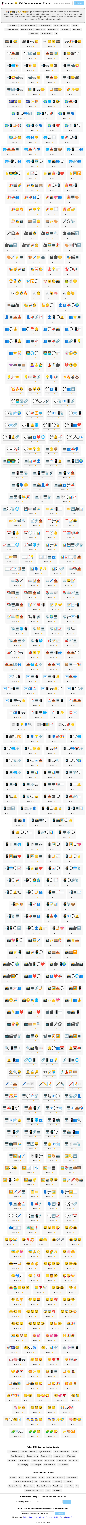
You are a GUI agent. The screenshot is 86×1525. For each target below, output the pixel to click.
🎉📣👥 (13, 197)
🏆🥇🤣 (15, 281)
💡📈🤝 (13, 377)
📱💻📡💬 (73, 772)
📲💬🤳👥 (34, 892)
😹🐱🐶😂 (19, 1335)
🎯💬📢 (71, 269)
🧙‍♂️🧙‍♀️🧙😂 (34, 1419)
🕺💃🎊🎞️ (68, 1072)
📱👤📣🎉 (55, 736)
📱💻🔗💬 (30, 784)
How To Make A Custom (55, 1477)
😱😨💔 (49, 1311)
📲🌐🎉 (13, 65)
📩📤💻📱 (55, 700)
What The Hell (45, 1481)
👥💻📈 (32, 341)
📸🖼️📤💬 (55, 988)
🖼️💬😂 (11, 1168)
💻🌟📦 (51, 449)
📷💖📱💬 (15, 940)
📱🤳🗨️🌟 (73, 856)
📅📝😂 (71, 521)
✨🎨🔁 (68, 1431)
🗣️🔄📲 (53, 1204)
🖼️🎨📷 (53, 1156)
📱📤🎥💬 (51, 796)
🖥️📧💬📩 (53, 1108)
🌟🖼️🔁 (75, 173)
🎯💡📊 (53, 269)
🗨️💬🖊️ (15, 1216)
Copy (9, 46)
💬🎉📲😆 (73, 41)
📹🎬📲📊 (53, 1012)
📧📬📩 (30, 688)
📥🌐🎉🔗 (34, 664)
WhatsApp (70, 1517)
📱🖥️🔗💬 (66, 832)
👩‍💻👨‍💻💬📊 (51, 353)
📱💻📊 (32, 772)
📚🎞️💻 (13, 593)
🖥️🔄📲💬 (15, 89)
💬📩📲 (75, 413)
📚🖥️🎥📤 (15, 605)
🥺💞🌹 (60, 1395)
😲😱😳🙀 (68, 1311)
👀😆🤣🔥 (19, 293)
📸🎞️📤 (53, 952)
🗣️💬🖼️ (49, 1192)
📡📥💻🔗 (17, 640)
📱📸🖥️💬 (39, 820)
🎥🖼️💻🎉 (51, 245)
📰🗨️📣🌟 (66, 724)
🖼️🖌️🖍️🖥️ (17, 1192)
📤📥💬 (73, 652)
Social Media (13, 25)
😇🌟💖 (17, 1252)
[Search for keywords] (63, 3)
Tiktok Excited (57, 1486)
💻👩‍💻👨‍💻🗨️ (11, 461)
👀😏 (36, 293)
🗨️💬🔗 (71, 1204)
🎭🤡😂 (36, 269)
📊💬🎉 (51, 545)
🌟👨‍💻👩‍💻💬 (13, 173)
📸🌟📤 (73, 940)
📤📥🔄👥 (13, 664)
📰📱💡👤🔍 (21, 724)
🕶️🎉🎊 (49, 1072)
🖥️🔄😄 (32, 1144)
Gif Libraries (65, 29)
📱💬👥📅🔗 (72, 748)
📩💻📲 (36, 700)
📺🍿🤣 (13, 1024)
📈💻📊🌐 (11, 545)
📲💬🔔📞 (13, 892)
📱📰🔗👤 (28, 808)
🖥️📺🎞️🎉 (13, 1144)
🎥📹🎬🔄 (70, 233)
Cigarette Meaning (43, 1486)
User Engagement (12, 29)
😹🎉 (71, 1323)
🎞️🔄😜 (34, 221)
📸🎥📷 (77, 964)
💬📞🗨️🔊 (41, 401)
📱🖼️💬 (53, 844)
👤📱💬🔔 (55, 317)
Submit (67, 1502)
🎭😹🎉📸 (17, 269)
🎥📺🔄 (11, 245)
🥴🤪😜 (43, 1395)
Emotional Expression (28, 25)
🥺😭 (75, 1395)
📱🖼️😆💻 (34, 856)
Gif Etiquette (73, 1460)
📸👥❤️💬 (32, 976)
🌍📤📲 (71, 101)
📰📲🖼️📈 (45, 724)
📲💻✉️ (75, 892)
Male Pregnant (31, 1477)
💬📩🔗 (11, 425)
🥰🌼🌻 (71, 1383)
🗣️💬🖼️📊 (68, 1192)
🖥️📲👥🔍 (73, 1120)
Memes (74, 25)
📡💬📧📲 (70, 617)
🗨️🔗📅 (71, 1216)
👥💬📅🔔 (30, 329)
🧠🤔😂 (75, 1419)
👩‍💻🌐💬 (32, 353)
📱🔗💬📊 (45, 832)
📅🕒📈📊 (32, 533)
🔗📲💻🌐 (70, 1060)
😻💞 (36, 1335)
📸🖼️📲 (75, 988)
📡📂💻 (38, 628)
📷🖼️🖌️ (34, 940)
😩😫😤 (68, 1299)
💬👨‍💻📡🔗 (19, 401)
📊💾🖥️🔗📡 (72, 545)
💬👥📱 (51, 389)
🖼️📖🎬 (49, 1168)
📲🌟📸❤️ (34, 868)
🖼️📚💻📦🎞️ (70, 1168)
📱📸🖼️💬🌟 (62, 820)
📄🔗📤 (36, 521)
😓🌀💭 (17, 1276)
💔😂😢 (71, 365)
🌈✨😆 (73, 89)
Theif (20, 1477)
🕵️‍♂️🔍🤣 (15, 1072)
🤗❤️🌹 (53, 1359)
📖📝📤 (34, 581)
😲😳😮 (17, 1323)
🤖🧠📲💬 (17, 1359)
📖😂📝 (68, 581)
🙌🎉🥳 (68, 1335)
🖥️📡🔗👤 (73, 1096)
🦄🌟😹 (19, 1407)
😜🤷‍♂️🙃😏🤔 (19, 1287)
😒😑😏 (71, 1264)
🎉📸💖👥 (53, 197)
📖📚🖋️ (17, 581)
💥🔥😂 (17, 389)
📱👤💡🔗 (34, 736)
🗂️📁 (34, 1192)
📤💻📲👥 (53, 652)
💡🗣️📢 (51, 377)
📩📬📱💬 (17, 712)
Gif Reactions (33, 33)
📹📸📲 (73, 1012)
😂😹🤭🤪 (51, 1228)
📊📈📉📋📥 (70, 557)
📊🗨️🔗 (58, 569)
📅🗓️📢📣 (70, 533)
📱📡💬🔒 (30, 796)
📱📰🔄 (9, 808)
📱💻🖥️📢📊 (53, 784)
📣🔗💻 (71, 640)
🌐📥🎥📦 (53, 149)
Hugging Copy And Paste (34, 1490)
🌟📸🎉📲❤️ (53, 173)
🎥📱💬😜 (30, 41)
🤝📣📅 (17, 1371)
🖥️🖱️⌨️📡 (73, 1144)
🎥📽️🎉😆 (30, 245)
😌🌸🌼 (68, 1252)
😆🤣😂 (75, 1240)
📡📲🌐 (36, 640)
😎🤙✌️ (32, 1264)
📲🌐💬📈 (13, 868)
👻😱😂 (71, 353)
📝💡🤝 (55, 605)
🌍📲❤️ (53, 125)
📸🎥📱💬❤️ (34, 964)
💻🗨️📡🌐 (11, 509)
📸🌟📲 (15, 952)
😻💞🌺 (51, 1335)
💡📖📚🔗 (32, 377)
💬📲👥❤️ (73, 425)
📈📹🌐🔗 (32, 545)
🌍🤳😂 (15, 137)
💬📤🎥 (13, 53)
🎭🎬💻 (73, 257)
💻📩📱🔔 (53, 461)
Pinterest (49, 1517)
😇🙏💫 (34, 1252)
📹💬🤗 (34, 77)
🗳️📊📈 (15, 1228)
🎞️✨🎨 (51, 221)
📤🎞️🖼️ (51, 53)
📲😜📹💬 (15, 77)
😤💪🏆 (17, 1299)
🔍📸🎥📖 (34, 1048)
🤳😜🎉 (53, 1383)
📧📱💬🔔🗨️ (51, 688)
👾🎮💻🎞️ (17, 365)
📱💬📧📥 (34, 760)
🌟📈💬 (32, 173)
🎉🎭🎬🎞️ (34, 185)
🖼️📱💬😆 (36, 89)
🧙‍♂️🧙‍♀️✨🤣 (55, 1419)
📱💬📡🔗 (13, 760)
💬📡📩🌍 (13, 413)
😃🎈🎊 (28, 1240)
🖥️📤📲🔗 (32, 1108)
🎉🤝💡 (34, 209)
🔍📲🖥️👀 (13, 1048)
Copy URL (60, 1513)
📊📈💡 (28, 557)
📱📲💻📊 (75, 808)
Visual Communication (61, 25)
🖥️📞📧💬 (51, 1096)
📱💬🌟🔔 (32, 748)
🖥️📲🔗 (13, 1132)
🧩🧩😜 (51, 1431)
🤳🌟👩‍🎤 (68, 1371)
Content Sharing (26, 29)
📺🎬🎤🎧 (53, 1024)
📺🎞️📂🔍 (32, 1024)
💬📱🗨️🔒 (51, 425)
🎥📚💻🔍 (49, 233)
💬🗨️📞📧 (75, 437)
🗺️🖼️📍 (32, 1228)
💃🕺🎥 (53, 365)
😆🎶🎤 (58, 1240)
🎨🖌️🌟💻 (15, 257)
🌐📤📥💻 (11, 149)
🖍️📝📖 (75, 1084)
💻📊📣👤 (32, 461)
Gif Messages (36, 1465)
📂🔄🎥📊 (75, 509)
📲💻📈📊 (55, 892)
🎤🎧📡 (68, 221)
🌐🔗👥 (75, 161)
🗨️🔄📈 (53, 1216)
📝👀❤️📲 (36, 605)
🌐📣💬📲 (68, 137)
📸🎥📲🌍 (57, 964)
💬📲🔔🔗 (11, 437)
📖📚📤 (75, 569)
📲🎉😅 (30, 65)
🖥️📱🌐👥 (34, 1120)
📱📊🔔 (75, 784)
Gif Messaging (23, 1465)
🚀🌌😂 (13, 1347)
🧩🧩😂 (34, 1431)
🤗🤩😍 (36, 1359)
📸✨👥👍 (73, 1000)
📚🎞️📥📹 (32, 593)
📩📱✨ (58, 712)
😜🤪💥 (68, 1276)
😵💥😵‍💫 (55, 1323)
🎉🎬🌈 (15, 185)
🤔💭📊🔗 (49, 1347)
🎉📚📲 (71, 185)
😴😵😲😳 (36, 1323)
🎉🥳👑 (68, 209)
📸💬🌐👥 (75, 976)
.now (8, 3)
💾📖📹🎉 (32, 509)
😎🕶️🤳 (15, 1264)
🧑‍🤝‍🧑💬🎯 (66, 1407)
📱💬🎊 (51, 748)
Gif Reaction (49, 1460)
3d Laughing (68, 1481)
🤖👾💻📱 (70, 1347)
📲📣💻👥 (32, 916)
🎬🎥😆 (55, 257)
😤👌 (73, 1287)
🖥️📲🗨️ (51, 1132)
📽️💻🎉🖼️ (51, 1036)
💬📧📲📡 (55, 413)
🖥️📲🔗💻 (32, 1132)
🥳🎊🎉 (13, 1395)
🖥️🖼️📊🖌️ (17, 1156)
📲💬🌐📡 (73, 868)
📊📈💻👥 (47, 557)
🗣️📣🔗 (36, 1204)
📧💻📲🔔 (51, 676)
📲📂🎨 (17, 904)
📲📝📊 (51, 904)
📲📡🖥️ (13, 916)
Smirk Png (69, 1486)
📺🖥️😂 (32, 1036)
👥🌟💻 (75, 317)
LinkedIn (41, 1517)
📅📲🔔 (13, 533)
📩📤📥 (75, 700)
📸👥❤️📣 (53, 976)
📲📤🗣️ (51, 916)
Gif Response (63, 1465)
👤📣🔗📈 (34, 317)
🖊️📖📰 (28, 1084)
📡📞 (71, 628)
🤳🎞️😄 (55, 89)
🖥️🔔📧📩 (51, 1144)
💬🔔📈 (55, 437)
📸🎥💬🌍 (11, 964)
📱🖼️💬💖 (73, 844)
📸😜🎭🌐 (30, 1000)
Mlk (36, 1481)
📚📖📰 (51, 593)
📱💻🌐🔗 (13, 772)
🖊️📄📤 (11, 1084)
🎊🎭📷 (17, 221)
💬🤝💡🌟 (32, 449)
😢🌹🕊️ (40, 1287)
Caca (47, 1490)
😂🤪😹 (11, 1240)
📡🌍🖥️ (51, 617)
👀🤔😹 (68, 293)
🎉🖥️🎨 (73, 197)
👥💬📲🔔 (13, 341)
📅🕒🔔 (51, 533)
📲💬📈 (51, 880)
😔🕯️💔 (34, 1276)
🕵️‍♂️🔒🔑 (32, 1072)
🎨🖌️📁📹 (36, 257)
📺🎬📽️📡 (13, 1036)
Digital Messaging (45, 25)
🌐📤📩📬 (32, 149)
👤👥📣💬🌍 (68, 305)
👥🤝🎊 (15, 353)
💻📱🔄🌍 (75, 461)
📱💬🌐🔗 (11, 748)
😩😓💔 (51, 1299)
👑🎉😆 (30, 305)
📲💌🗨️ (53, 868)
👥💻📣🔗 (51, 341)
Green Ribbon (71, 1477)
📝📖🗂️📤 (15, 617)
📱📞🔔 (11, 796)
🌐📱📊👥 (75, 149)
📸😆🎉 (11, 1000)
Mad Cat (12, 1477)
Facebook (33, 1517)
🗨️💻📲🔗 (34, 1216)
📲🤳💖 (58, 928)
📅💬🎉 (53, 521)
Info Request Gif (49, 1465)
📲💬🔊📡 (70, 880)
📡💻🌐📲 (19, 628)
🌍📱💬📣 (45, 113)
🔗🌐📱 (30, 1060)
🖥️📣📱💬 (11, 1108)
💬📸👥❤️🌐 (34, 437)
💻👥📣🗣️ (70, 449)
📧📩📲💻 (11, 688)
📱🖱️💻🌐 (13, 844)
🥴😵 (28, 1395)
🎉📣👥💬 (32, 197)
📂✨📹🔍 (17, 521)
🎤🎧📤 (13, 233)
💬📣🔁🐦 (34, 413)
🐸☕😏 (71, 281)
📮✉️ (73, 712)
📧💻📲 (32, 676)
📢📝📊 (53, 640)
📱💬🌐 (75, 736)
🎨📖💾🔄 (73, 245)
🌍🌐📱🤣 (51, 101)
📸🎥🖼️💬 (11, 976)
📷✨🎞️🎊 (53, 940)
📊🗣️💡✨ (38, 569)
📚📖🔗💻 (70, 593)
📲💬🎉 (13, 880)
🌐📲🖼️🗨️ (34, 161)
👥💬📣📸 (51, 329)
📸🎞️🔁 (71, 952)
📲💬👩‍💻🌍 (32, 880)
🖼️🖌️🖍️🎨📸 (72, 1180)
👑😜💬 (47, 305)
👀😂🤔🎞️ (51, 41)
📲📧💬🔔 (70, 916)
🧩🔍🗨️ (17, 1431)
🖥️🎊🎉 (11, 1096)
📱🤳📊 (53, 856)
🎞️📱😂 (11, 41)
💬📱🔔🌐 (30, 425)
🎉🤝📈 (51, 209)
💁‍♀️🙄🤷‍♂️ (36, 365)
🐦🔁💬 (32, 281)
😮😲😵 (32, 1311)
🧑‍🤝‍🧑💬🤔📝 (13, 1419)
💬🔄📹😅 (32, 53)
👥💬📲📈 (73, 329)
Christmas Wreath (15, 1486)
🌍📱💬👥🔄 (21, 113)
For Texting (56, 1490)
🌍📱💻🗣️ (66, 113)
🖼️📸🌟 (30, 1180)
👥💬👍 (11, 329)
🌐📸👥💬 (55, 161)
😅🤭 (43, 1240)
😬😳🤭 (15, 1311)
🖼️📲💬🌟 (11, 1180)
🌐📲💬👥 (13, 161)
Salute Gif (57, 1481)
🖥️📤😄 (51, 77)
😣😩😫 (58, 1287)
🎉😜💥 (17, 209)
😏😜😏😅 (51, 1264)
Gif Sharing (76, 29)
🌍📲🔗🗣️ (34, 125)
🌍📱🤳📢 (13, 125)
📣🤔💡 (34, 652)
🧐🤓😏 (36, 1407)
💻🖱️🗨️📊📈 (66, 497)
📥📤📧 (53, 664)
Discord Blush (28, 1486)
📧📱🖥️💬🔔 (15, 700)
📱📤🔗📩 (73, 796)
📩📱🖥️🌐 (38, 712)
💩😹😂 (34, 389)
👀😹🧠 (51, 293)
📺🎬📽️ (73, 1024)
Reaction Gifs (40, 29)
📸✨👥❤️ (15, 1012)
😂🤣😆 (71, 1228)
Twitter (25, 1517)
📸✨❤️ (34, 1012)
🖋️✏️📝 (45, 1084)
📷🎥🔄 (75, 928)
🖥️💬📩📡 (30, 1096)
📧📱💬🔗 (75, 688)
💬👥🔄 (68, 389)
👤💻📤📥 (13, 317)
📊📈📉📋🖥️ (15, 569)
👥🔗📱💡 (73, 341)
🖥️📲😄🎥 (70, 77)
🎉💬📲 (53, 185)
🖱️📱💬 (36, 1156)
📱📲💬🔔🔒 (51, 808)
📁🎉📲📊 (53, 509)
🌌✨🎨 (32, 101)
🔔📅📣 (75, 1048)
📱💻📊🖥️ (51, 772)
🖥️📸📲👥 (70, 1132)
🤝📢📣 (71, 1359)
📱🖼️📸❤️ (13, 856)
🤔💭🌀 (30, 1347)
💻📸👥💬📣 (64, 485)
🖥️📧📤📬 (75, 1108)
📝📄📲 (73, 605)
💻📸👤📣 (41, 485)
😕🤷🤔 (51, 1276)
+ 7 (56, 33)
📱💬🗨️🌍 (73, 760)
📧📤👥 (71, 676)
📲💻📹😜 (70, 65)
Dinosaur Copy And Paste (22, 1481)
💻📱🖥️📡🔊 (43, 473)
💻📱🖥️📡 (19, 473)
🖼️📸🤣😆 (49, 1180)
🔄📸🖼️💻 (73, 1036)
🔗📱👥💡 (49, 1060)
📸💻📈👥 (13, 988)
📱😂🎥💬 (70, 53)
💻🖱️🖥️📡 (43, 497)
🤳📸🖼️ (15, 1383)
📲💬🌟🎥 (49, 65)
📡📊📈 (55, 628)
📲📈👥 (34, 904)
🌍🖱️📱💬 (73, 125)
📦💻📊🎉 (73, 664)
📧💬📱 (15, 676)
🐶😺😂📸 (51, 281)
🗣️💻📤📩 (17, 1204)
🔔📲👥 (13, 1060)
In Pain (41, 1477)
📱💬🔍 (53, 760)
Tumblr (62, 1517)
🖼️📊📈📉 (30, 1168)
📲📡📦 (68, 904)
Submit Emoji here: (22, 1502)
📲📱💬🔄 (13, 928)
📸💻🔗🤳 (34, 988)
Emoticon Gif (61, 1460)
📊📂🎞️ (11, 557)
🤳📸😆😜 (34, 1383)
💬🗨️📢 (13, 449)
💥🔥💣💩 (70, 377)
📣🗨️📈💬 (15, 652)
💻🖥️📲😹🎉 (19, 497)
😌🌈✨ (51, 1252)
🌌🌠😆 (15, 101)
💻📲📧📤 (66, 473)
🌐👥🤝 (32, 137)
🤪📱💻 (51, 1371)
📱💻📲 (11, 784)
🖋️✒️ (60, 1084)
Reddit (56, 1517)
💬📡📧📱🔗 (64, 401)
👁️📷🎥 (13, 305)
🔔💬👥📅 (55, 1048)
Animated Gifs (53, 29)
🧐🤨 (51, 1407)
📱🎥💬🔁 (13, 736)
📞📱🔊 (34, 617)
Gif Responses (46, 33)
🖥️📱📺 (53, 1120)
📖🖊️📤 (51, 581)
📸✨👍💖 (51, 1000)
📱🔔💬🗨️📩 (21, 832)
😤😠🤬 (34, 1299)
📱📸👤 (19, 820)
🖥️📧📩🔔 (13, 1120)
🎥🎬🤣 (30, 233)
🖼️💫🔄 (71, 1156)
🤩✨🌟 (34, 1371)
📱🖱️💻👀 (34, 844)
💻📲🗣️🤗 (19, 485)
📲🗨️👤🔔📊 (36, 928)
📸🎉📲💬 (34, 952)
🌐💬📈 (49, 137)
